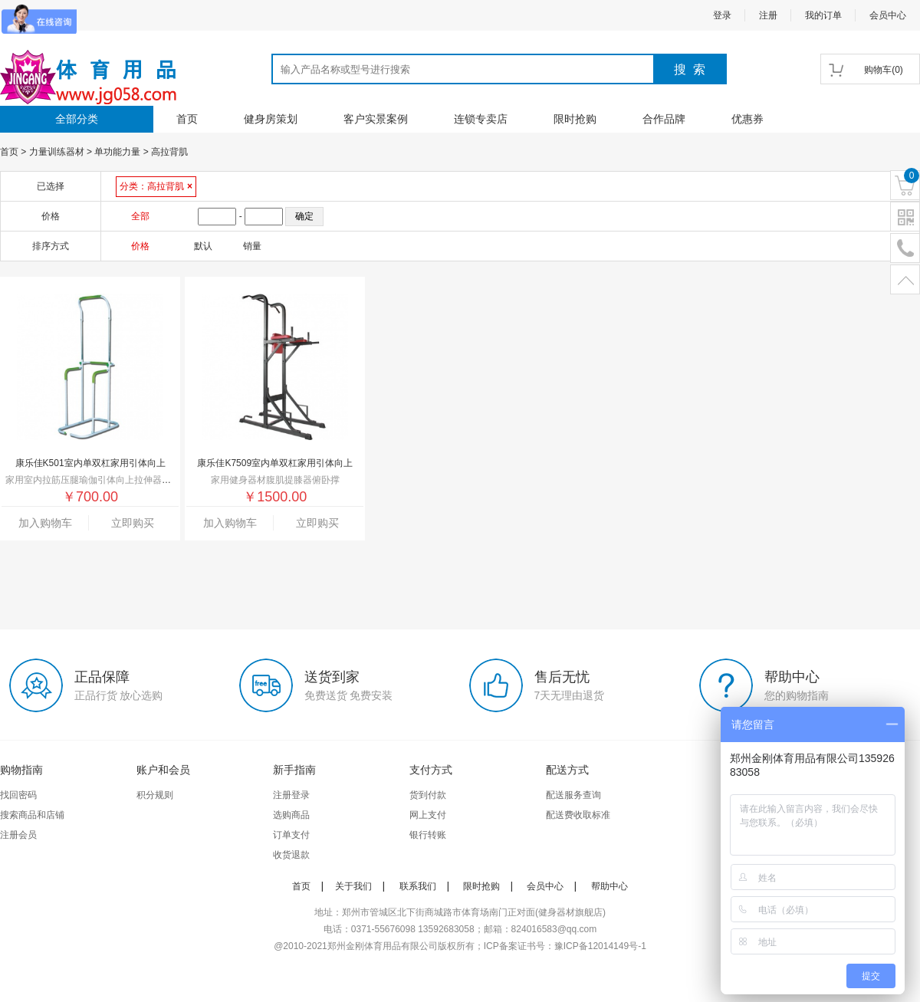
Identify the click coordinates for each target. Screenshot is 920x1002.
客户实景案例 (375, 119)
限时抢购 (575, 119)
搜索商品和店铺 (32, 815)
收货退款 (291, 854)
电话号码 (905, 249)
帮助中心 (609, 886)
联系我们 (417, 886)
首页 (187, 119)
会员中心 (887, 15)
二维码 (905, 217)
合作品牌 (663, 119)
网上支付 (427, 815)
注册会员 (18, 835)
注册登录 (291, 795)
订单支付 (291, 835)
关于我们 (353, 886)
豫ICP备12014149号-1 (600, 946)
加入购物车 (45, 523)
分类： (156, 186)
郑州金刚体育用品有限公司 (382, 946)
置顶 (905, 280)
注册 (768, 15)
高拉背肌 (169, 151)
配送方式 (567, 770)
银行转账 (427, 835)
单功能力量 (117, 151)
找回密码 (18, 795)
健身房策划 (270, 119)
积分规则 (154, 795)
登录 (722, 15)
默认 (203, 246)
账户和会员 (163, 770)
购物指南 (21, 770)
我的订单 (823, 15)
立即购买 (132, 523)
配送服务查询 (573, 795)
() (883, 69)
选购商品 (291, 815)
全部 (140, 216)
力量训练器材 (56, 151)
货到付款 (427, 795)
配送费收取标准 (578, 815)
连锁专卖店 (481, 119)
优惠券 (747, 119)
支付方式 (430, 770)
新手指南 (294, 770)
